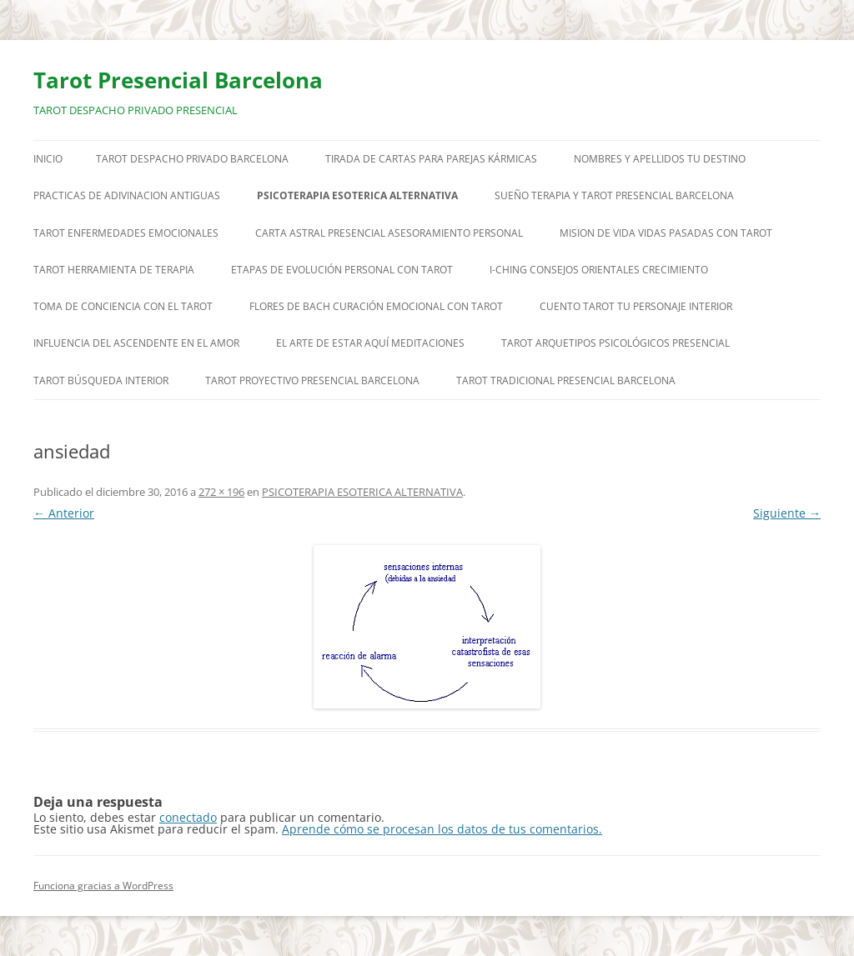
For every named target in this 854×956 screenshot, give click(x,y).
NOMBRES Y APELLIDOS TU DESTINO (660, 159)
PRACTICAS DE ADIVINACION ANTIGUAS (126, 195)
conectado (188, 817)
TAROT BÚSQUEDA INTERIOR (100, 380)
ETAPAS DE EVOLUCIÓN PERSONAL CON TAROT (342, 270)
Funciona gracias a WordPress (103, 885)
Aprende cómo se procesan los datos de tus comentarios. (442, 829)
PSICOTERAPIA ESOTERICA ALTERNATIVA (357, 195)
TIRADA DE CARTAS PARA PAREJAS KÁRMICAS (431, 159)
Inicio (48, 159)
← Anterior (63, 513)
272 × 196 (221, 491)
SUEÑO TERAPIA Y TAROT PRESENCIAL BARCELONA (614, 195)
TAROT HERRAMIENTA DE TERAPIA (113, 270)
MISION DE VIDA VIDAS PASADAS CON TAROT (666, 233)
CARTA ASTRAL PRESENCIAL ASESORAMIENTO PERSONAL (389, 233)
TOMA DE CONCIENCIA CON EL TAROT (123, 306)
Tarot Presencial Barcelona (178, 80)
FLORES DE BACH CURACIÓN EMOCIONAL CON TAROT (376, 306)
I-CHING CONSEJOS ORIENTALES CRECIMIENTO (599, 270)
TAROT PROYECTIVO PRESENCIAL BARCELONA (312, 380)
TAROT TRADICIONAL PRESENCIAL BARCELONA (566, 380)
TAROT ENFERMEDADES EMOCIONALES (126, 233)
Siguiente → (787, 513)
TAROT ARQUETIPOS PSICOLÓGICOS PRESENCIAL (615, 343)
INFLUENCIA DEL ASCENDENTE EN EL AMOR (136, 343)
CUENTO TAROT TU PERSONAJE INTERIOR (636, 306)
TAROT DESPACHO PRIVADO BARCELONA (192, 159)
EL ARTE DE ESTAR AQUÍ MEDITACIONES (370, 343)
